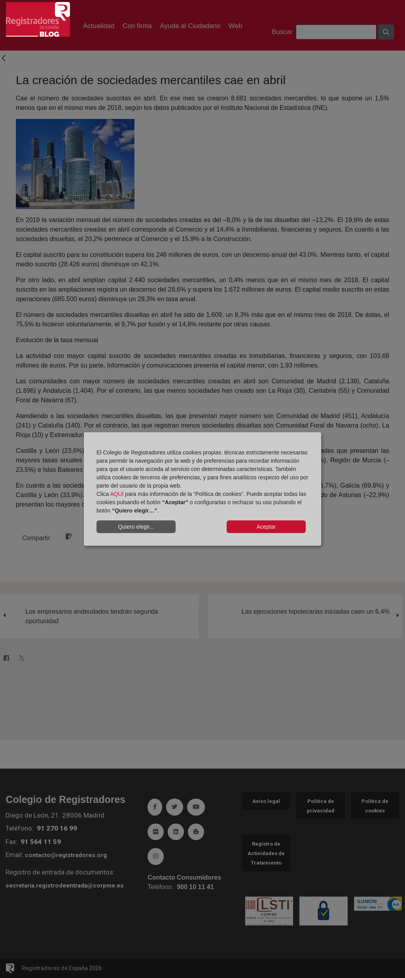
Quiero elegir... (136, 527)
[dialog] (202, 489)
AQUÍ (116, 494)
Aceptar (266, 527)
